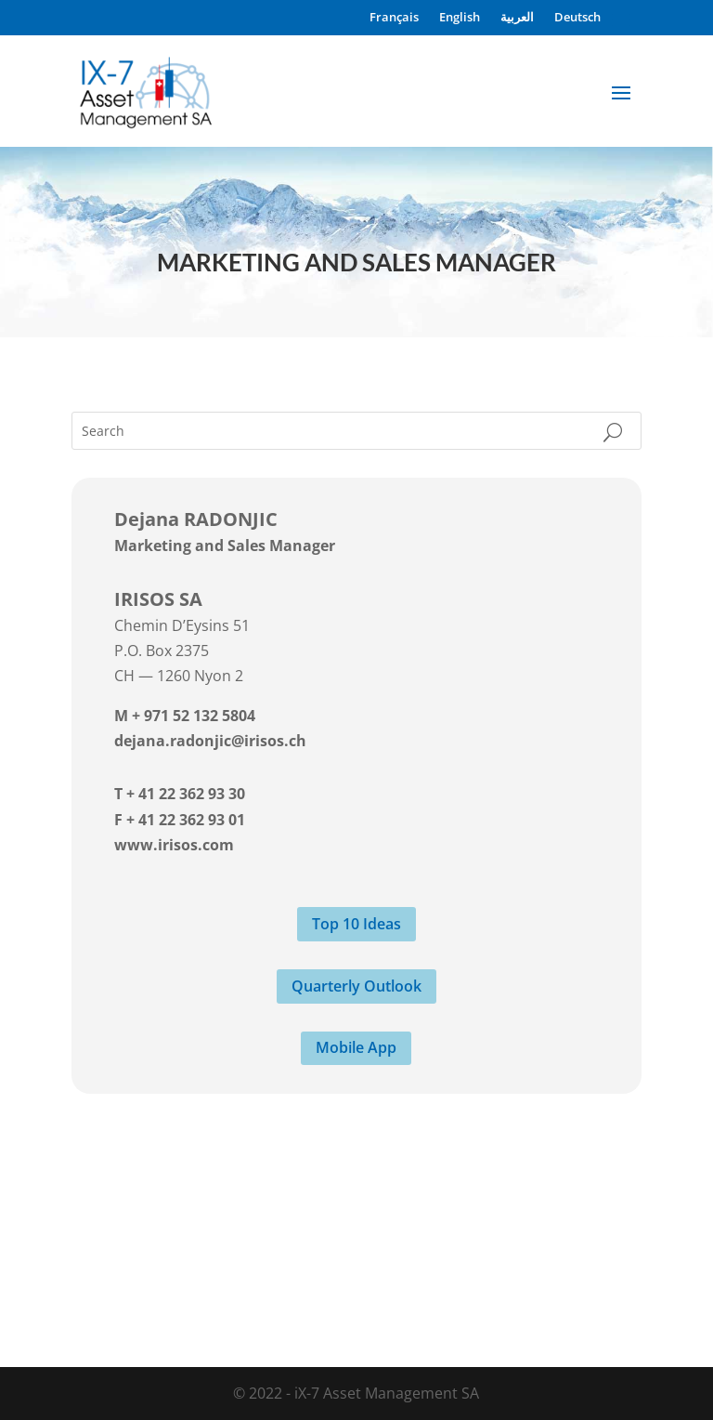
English (459, 17)
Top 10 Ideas (356, 924)
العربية (517, 17)
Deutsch (577, 17)
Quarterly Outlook (356, 986)
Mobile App (356, 1047)
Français (394, 17)
